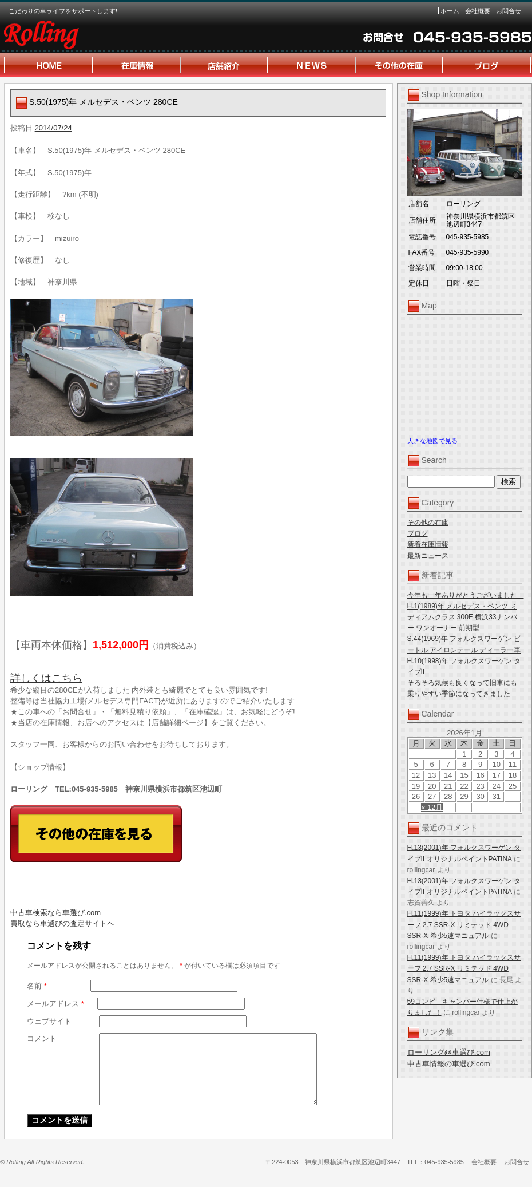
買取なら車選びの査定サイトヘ (62, 923)
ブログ (417, 533)
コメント (42, 1038)
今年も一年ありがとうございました (465, 595)
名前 (37, 986)
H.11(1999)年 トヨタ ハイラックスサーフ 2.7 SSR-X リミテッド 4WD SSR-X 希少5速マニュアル (464, 924)
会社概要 (477, 10)
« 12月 (432, 807)
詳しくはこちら (46, 678)
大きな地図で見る (432, 440)
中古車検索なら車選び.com (55, 912)
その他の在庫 (427, 523)
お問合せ (508, 10)
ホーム (449, 10)
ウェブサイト (49, 1021)
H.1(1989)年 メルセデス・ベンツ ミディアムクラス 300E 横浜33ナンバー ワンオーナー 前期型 (462, 617)
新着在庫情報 (427, 544)
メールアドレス (55, 1003)
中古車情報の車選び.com (448, 1063)
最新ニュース (427, 556)
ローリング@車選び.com (448, 1052)
